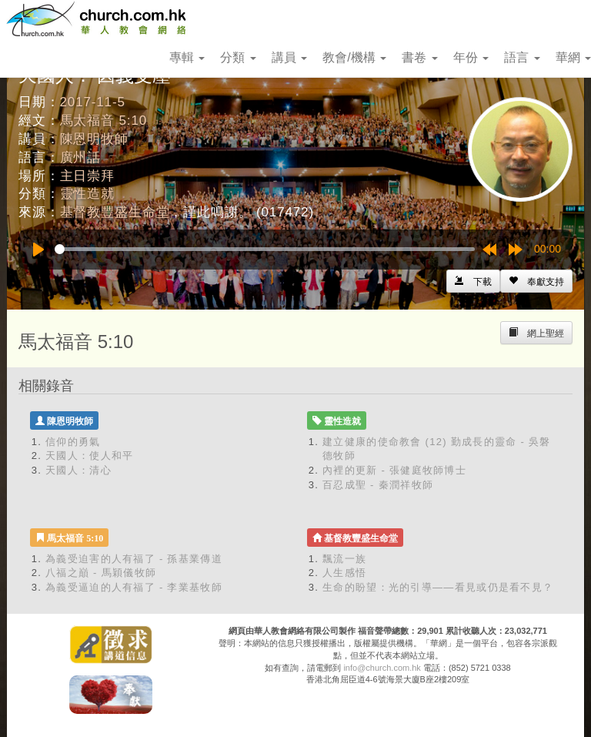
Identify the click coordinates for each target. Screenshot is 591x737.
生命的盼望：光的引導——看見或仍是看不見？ (437, 587)
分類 (237, 57)
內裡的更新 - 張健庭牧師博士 (394, 470)
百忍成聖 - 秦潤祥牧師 (377, 485)
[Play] (38, 249)
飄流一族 (344, 558)
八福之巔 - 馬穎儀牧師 (100, 572)
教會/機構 (354, 57)
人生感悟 (344, 572)
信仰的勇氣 (73, 441)
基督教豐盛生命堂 (115, 212)
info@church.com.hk (381, 667)
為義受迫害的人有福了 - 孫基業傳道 (133, 558)
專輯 (187, 57)
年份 (471, 57)
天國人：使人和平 (89, 455)
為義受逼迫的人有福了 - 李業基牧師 (133, 587)
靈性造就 (87, 193)
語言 (521, 57)
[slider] (265, 249)
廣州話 (81, 157)
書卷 (419, 57)
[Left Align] (536, 281)
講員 (289, 57)
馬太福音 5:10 (103, 120)
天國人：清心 (78, 470)
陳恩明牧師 (94, 139)
